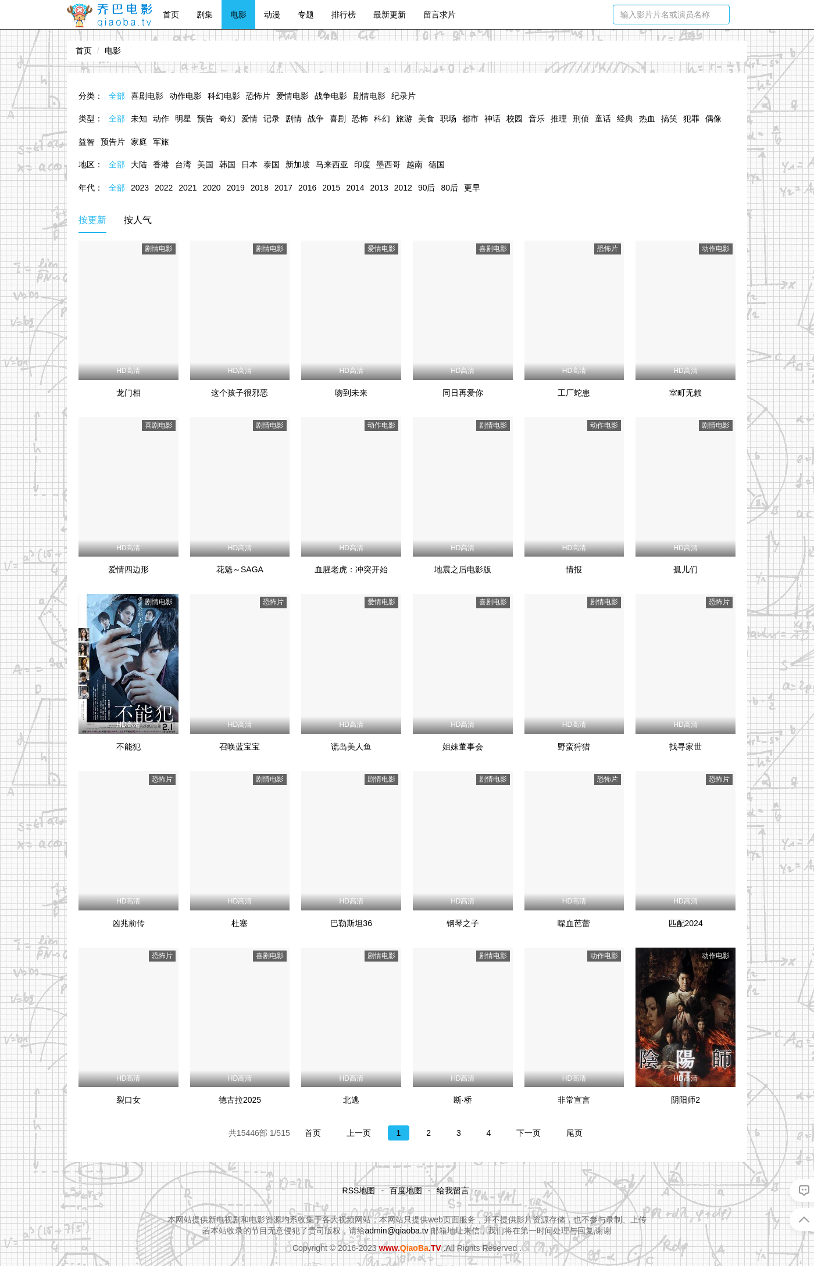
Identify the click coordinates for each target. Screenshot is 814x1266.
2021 (187, 187)
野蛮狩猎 (574, 746)
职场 (448, 118)
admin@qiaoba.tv (397, 1230)
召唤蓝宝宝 (239, 746)
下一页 (528, 1133)
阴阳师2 (685, 1099)
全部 (117, 96)
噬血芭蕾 (574, 923)
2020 (211, 187)
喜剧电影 (147, 96)
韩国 (227, 164)
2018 (260, 187)
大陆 (139, 164)
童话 (603, 118)
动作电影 (185, 96)
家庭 (139, 141)
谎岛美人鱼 (351, 746)
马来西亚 (332, 164)
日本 (249, 164)
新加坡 (297, 164)
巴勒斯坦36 (351, 923)
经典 (625, 118)
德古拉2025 (240, 1099)
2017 (283, 187)
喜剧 (338, 118)
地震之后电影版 (462, 569)
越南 (414, 164)
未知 (139, 118)
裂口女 (128, 1099)
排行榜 (343, 14)
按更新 (92, 220)
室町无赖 (685, 392)
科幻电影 (224, 96)
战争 (316, 118)
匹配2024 (686, 923)
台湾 (183, 164)
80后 (449, 187)
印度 (362, 164)
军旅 (161, 141)
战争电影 (331, 96)
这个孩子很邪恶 (239, 392)
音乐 (537, 118)
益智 (86, 141)
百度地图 (406, 1190)
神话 (492, 118)
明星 (183, 118)
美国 (205, 164)
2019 (236, 187)
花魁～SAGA (239, 569)
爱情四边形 (128, 569)
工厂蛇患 (574, 392)
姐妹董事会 (462, 746)
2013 (379, 187)
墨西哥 (388, 164)
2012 (403, 187)
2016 (307, 187)
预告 (205, 118)
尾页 (574, 1133)
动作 (161, 118)
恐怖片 (258, 96)
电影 (238, 14)
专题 (306, 14)
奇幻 (227, 118)
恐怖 (360, 118)
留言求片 (439, 14)
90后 (426, 187)
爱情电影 (292, 96)
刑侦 (581, 118)
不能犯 (128, 746)
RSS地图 (359, 1190)
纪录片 (403, 96)
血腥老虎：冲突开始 (351, 569)
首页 (171, 14)
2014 (355, 187)
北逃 (351, 1099)
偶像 (713, 118)
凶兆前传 (128, 923)
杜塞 (239, 923)
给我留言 (453, 1190)
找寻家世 (685, 746)
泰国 (271, 164)
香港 (161, 164)
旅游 (404, 118)
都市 (470, 118)
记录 (271, 118)
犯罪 (691, 118)
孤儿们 (685, 569)
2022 (164, 187)
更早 (472, 187)
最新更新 (389, 14)
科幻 (382, 118)
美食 (426, 118)
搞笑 (669, 118)
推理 (559, 118)
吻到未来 (351, 392)
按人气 (138, 220)
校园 (514, 118)
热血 (647, 118)
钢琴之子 (463, 923)
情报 (574, 569)
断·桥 (463, 1099)
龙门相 (128, 392)
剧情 (293, 118)
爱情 (249, 118)
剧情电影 (369, 96)
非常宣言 (574, 1099)
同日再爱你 (462, 392)
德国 (437, 164)
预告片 (113, 141)
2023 (140, 187)
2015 (331, 187)
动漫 (272, 14)
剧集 (205, 14)
